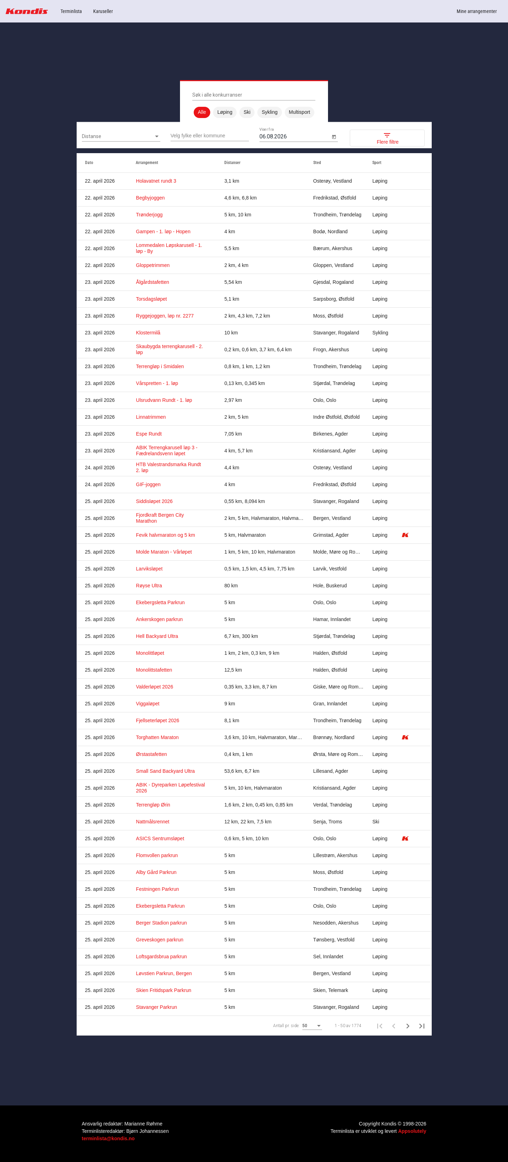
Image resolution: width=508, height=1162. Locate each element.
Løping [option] (225, 112)
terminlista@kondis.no (108, 1138)
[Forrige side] (394, 1026)
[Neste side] (408, 1026)
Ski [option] (247, 112)
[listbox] (254, 112)
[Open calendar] (333, 136)
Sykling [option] (269, 112)
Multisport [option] (300, 112)
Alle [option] (202, 112)
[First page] (380, 1026)
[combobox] (121, 136)
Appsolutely (412, 1131)
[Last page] (422, 1026)
